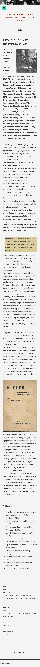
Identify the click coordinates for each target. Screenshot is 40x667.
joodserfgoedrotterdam (20, 14)
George (25, 129)
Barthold (29, 124)
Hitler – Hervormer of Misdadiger (20, 476)
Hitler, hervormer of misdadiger (18, 551)
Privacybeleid (5, 663)
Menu (20, 29)
